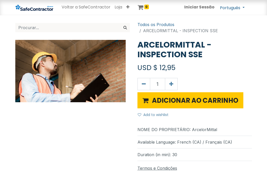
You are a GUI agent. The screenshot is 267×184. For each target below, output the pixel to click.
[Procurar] (125, 27)
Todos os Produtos (155, 24)
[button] (128, 7)
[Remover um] (143, 84)
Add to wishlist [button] (153, 114)
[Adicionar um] (171, 84)
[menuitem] (86, 7)
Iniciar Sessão (199, 7)
